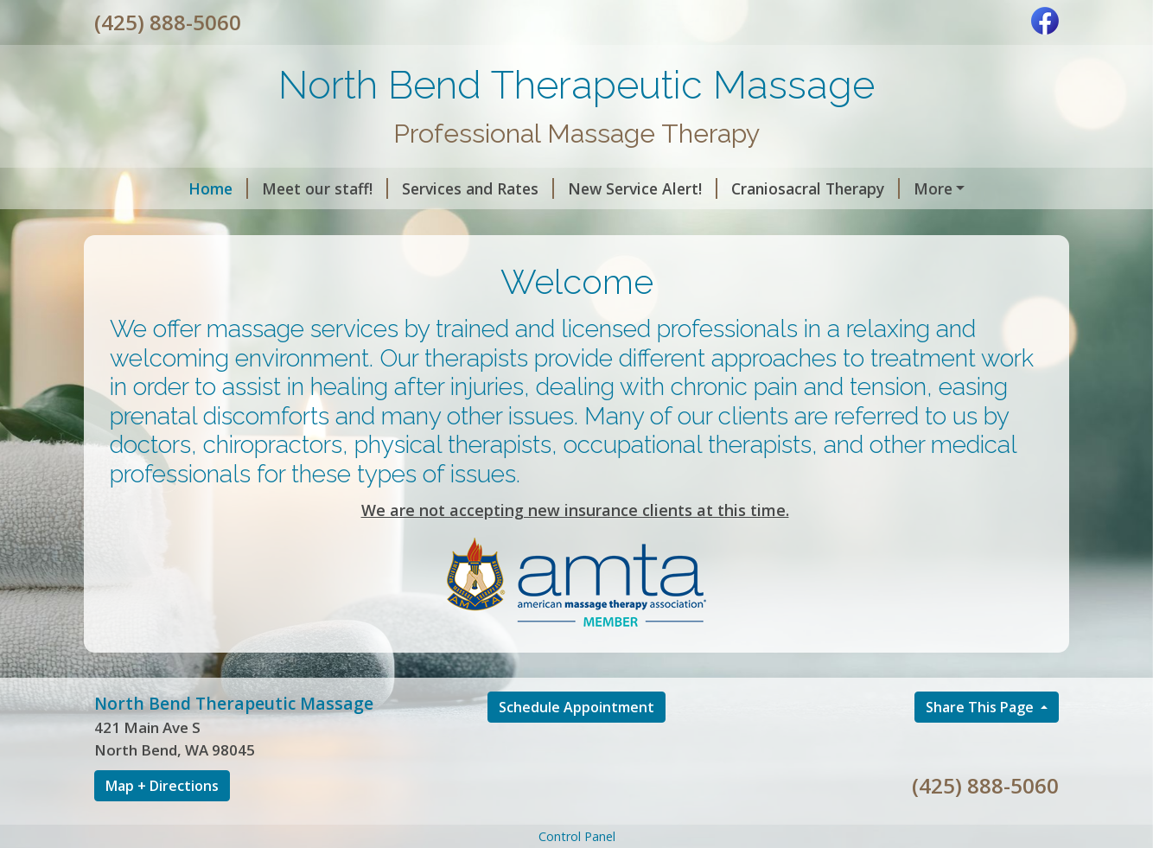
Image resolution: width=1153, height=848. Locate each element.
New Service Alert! (562, 188)
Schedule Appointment (576, 743)
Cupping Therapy (177, 224)
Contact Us (717, 224)
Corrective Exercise (339, 224)
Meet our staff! (245, 188)
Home (138, 188)
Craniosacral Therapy (735, 188)
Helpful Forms (593, 224)
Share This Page (981, 743)
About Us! (474, 224)
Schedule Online (838, 224)
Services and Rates (398, 188)
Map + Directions (162, 822)
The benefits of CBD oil (925, 188)
